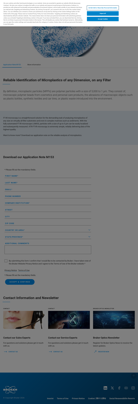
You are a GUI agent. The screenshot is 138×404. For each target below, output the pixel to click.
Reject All (103, 13)
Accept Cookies (103, 19)
